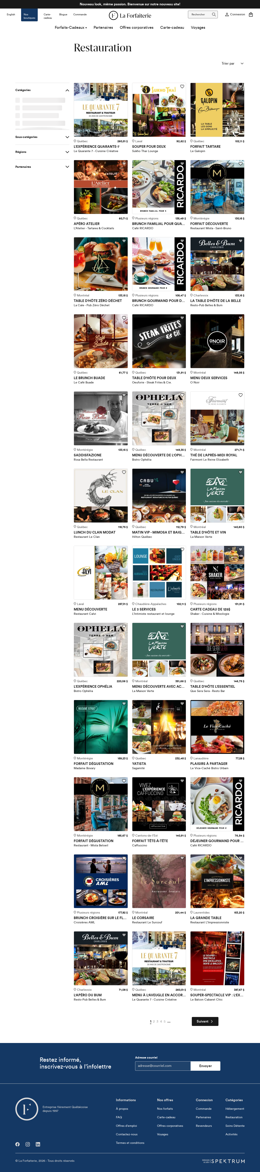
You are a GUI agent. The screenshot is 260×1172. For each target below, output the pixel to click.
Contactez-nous (126, 1134)
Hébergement (234, 1108)
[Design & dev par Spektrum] (223, 1160)
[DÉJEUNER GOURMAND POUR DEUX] (217, 804)
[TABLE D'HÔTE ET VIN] (217, 496)
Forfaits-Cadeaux (71, 30)
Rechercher (204, 14)
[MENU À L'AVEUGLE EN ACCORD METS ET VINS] (159, 958)
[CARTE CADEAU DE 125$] (217, 573)
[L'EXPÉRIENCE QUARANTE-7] (101, 110)
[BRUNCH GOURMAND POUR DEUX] (159, 264)
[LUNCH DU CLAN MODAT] (101, 496)
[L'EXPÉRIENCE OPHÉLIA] (101, 650)
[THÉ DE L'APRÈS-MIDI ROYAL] (217, 418)
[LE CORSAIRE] (159, 881)
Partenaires (103, 30)
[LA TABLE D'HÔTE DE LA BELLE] (217, 264)
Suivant (205, 1021)
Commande (204, 1108)
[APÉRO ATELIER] (101, 187)
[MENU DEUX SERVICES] (217, 341)
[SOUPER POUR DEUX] (159, 110)
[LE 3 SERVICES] (159, 573)
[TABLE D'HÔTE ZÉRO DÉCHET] (101, 264)
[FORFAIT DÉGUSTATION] (101, 727)
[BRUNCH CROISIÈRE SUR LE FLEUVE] (101, 881)
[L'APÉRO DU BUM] (101, 958)
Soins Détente (235, 1125)
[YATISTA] (159, 727)
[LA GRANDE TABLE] (217, 881)
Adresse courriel (163, 1063)
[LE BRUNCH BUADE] (101, 341)
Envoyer (205, 1066)
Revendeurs (204, 1125)
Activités (231, 1134)
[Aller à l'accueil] (26, 1109)
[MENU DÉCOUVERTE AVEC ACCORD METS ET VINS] (159, 650)
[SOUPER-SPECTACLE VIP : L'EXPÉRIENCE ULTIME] (217, 958)
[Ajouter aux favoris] (124, 86)
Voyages (198, 30)
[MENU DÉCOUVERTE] (101, 573)
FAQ (119, 1117)
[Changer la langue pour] (11, 13)
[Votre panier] (250, 14)
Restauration (234, 1117)
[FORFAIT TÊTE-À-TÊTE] (159, 804)
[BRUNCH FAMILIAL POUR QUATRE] (159, 187)
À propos (122, 1108)
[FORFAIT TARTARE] (217, 110)
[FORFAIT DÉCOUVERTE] (217, 187)
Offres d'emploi (126, 1125)
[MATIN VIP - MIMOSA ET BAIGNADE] (159, 496)
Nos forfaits (165, 1108)
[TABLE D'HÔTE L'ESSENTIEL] (217, 650)
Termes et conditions (130, 1143)
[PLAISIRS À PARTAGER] (217, 727)
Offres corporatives (136, 30)
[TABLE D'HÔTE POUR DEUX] (159, 341)
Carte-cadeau (172, 30)
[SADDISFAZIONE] (101, 418)
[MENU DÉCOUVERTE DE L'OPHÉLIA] (159, 418)
